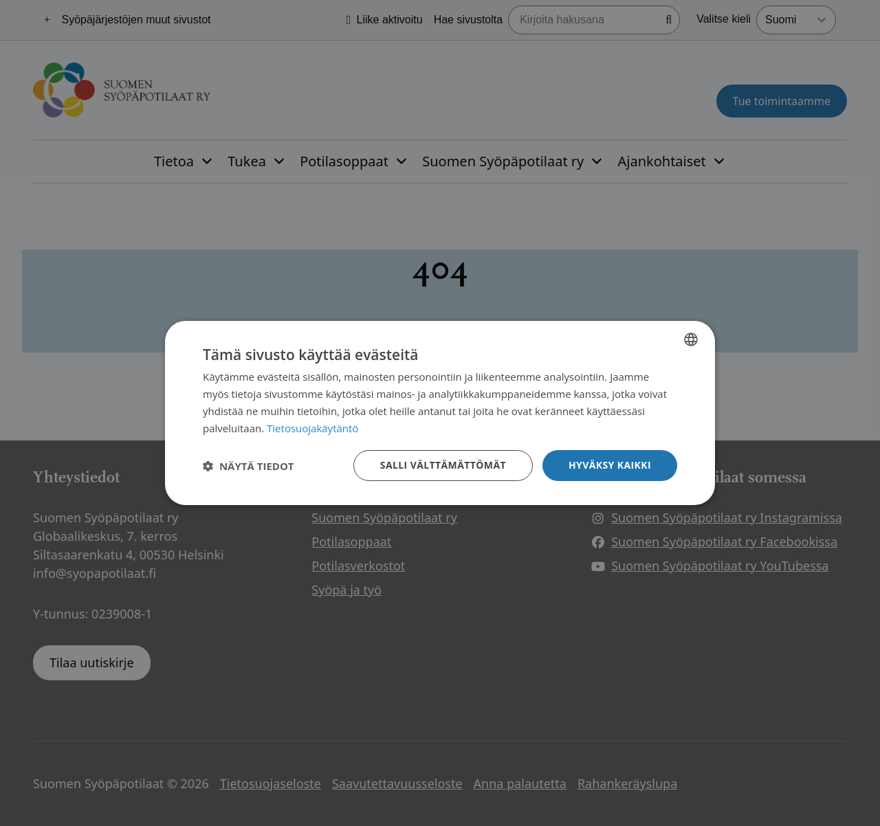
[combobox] (691, 339)
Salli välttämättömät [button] (443, 464)
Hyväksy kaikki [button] (610, 464)
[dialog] (440, 413)
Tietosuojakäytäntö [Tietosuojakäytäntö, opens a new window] (312, 428)
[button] (248, 465)
